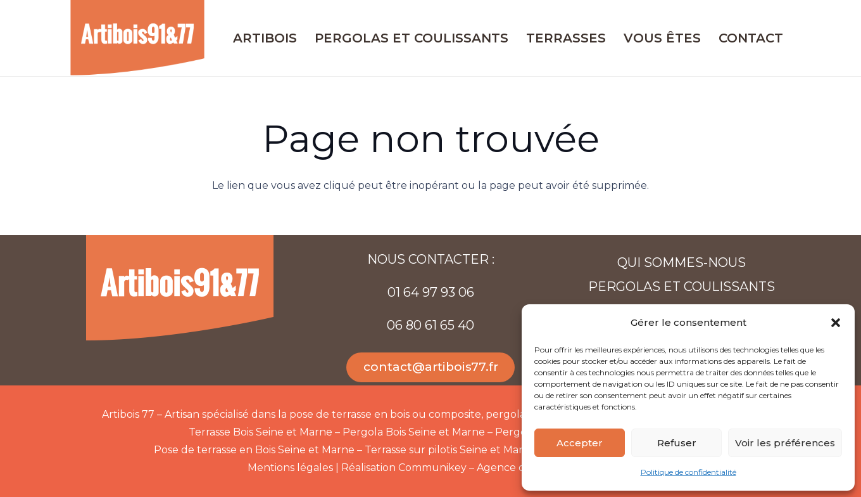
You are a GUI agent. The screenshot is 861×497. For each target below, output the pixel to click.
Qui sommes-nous (681, 262)
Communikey (432, 468)
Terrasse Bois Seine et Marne (260, 432)
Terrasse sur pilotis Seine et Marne (450, 450)
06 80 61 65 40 (430, 325)
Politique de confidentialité (688, 472)
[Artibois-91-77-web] (137, 38)
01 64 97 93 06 (430, 292)
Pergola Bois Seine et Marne (414, 432)
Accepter (579, 443)
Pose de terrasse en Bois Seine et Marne (254, 450)
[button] (835, 322)
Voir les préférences (785, 443)
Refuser (676, 443)
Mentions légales (290, 468)
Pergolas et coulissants (681, 286)
